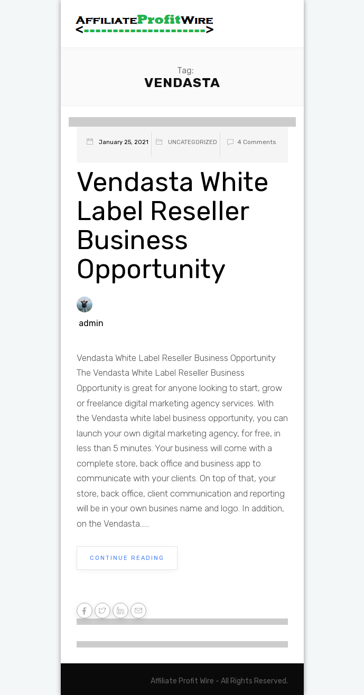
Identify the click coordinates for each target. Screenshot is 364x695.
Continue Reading (127, 558)
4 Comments (249, 142)
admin (91, 323)
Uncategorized (192, 142)
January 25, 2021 (123, 142)
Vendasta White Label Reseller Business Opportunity (172, 225)
